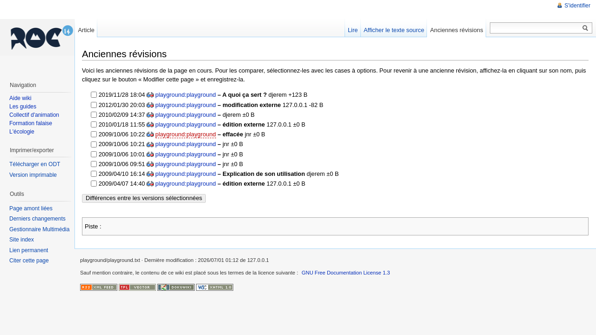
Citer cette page (29, 260)
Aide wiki (20, 98)
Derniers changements (37, 218)
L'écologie (21, 131)
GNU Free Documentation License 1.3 (346, 272)
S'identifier (577, 5)
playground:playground (186, 94)
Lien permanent (28, 250)
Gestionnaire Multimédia (39, 229)
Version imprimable (33, 175)
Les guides (22, 106)
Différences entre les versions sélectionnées (144, 197)
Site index (21, 239)
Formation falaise (30, 123)
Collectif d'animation (34, 115)
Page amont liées (31, 208)
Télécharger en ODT (34, 164)
